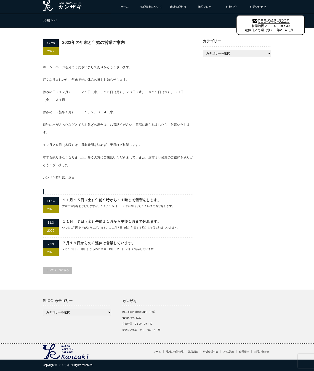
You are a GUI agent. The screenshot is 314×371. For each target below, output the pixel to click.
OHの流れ (228, 351)
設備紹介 (193, 351)
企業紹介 (231, 6)
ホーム (124, 6)
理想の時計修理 (175, 351)
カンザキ (64, 365)
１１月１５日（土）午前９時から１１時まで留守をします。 (111, 200)
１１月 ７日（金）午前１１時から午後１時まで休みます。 (111, 221)
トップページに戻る (57, 270)
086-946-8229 (274, 21)
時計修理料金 (178, 6)
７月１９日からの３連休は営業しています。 (98, 243)
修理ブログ (204, 6)
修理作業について (151, 6)
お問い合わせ (258, 6)
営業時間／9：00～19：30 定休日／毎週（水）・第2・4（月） (270, 25)
